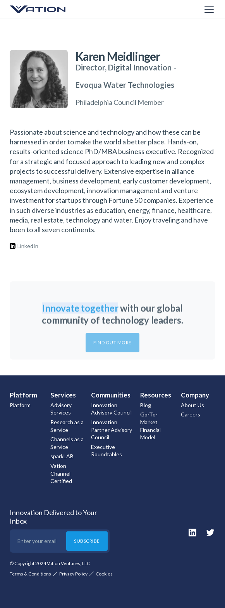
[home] (48, 9)
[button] (207, 9)
